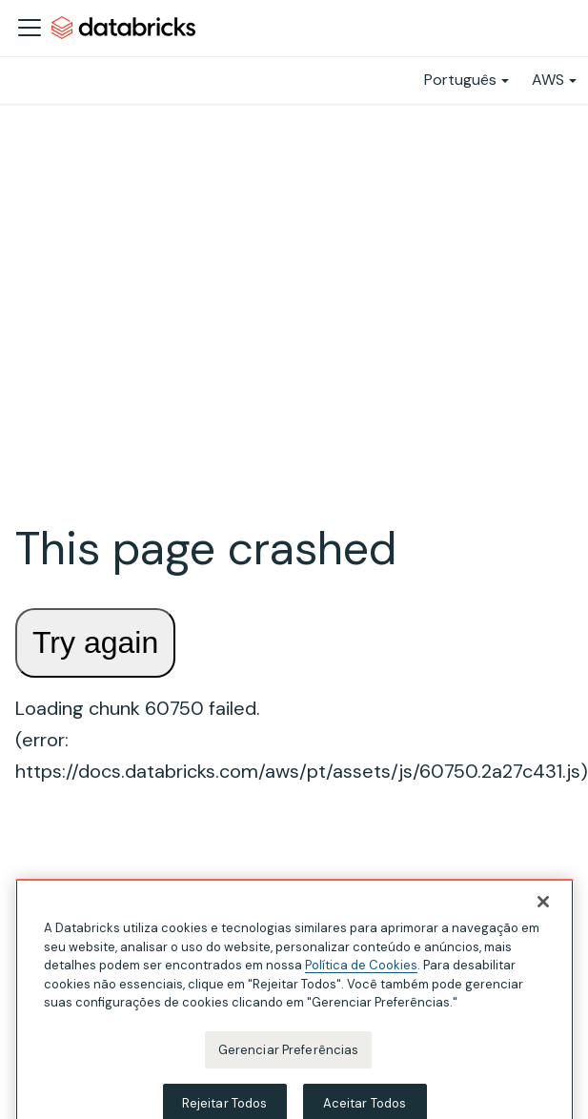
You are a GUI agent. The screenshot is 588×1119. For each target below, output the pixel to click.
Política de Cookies (361, 975)
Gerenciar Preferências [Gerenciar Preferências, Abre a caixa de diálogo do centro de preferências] (288, 1059)
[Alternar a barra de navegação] (29, 27)
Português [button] (460, 80)
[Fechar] (543, 912)
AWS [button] (548, 80)
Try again (95, 642)
